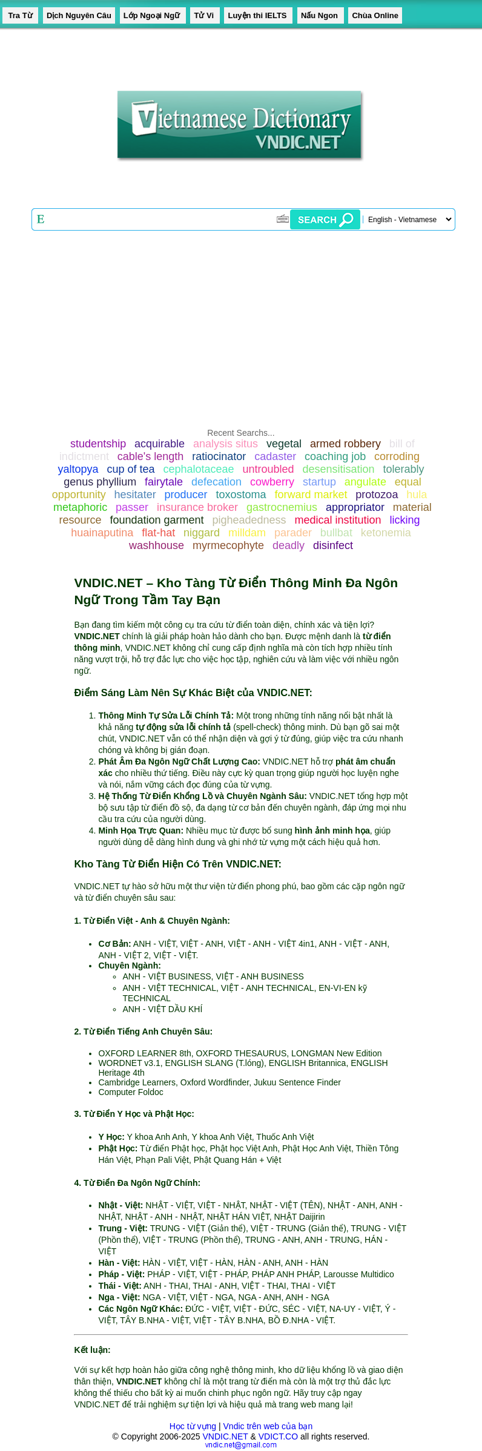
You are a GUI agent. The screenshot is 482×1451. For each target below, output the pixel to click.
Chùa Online (375, 15)
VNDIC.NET (225, 1436)
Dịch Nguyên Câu (79, 15)
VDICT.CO (278, 1436)
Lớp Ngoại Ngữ (153, 15)
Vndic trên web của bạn (268, 1426)
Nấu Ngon (320, 15)
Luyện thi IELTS (258, 15)
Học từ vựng (193, 1426)
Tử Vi (205, 15)
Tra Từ (20, 15)
